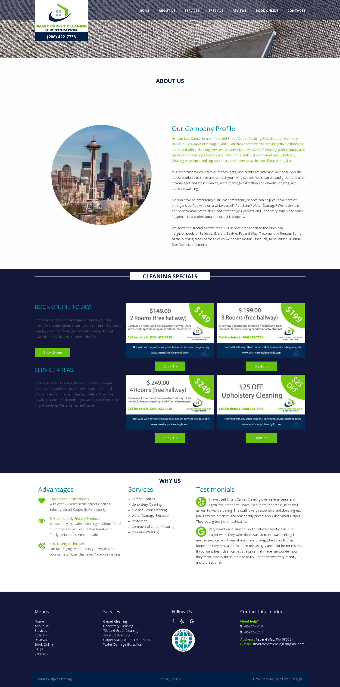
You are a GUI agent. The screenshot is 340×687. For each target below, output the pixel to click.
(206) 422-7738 (61, 37)
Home (145, 10)
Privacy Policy (170, 679)
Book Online (267, 10)
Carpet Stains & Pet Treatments (127, 640)
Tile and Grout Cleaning (120, 630)
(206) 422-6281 (253, 632)
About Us (167, 10)
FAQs (39, 649)
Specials (216, 10)
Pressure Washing (116, 635)
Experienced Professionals (69, 499)
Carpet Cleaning (115, 621)
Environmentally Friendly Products (75, 518)
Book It (170, 366)
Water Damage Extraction (122, 644)
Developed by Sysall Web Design (277, 679)
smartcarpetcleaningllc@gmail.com (279, 644)
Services (192, 10)
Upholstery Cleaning (118, 626)
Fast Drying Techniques (67, 543)
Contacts (296, 10)
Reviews (239, 10)
